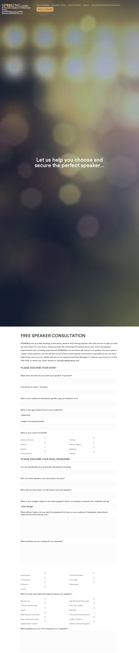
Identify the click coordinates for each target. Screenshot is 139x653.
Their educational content (30, 619)
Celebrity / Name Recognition (79, 624)
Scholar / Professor (76, 619)
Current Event (25, 580)
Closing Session (26, 453)
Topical (23, 610)
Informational (25, 575)
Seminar (24, 444)
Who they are (25, 601)
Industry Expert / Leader (29, 624)
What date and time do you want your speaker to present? (46, 376)
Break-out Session (27, 440)
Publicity (72, 453)
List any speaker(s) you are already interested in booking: (46, 467)
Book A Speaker (45, 9)
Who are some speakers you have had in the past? (43, 478)
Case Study (73, 580)
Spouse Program (75, 444)
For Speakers (75, 5)
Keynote (23, 449)
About (86, 5)
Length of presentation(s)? (32, 421)
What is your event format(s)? (34, 433)
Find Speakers (43, 5)
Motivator (72, 610)
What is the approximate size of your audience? (42, 410)
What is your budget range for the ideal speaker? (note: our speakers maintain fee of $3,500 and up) (65, 501)
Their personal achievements (79, 615)
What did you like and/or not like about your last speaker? (46, 490)
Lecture (23, 589)
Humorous (24, 584)
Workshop (73, 449)
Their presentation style (29, 605)
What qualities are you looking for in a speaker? (42, 541)
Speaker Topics (59, 5)
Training (72, 440)
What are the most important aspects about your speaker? (46, 594)
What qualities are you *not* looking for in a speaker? (44, 629)
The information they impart (79, 601)
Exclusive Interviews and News (106, 5)
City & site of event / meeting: (34, 387)
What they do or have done (30, 615)
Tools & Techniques (76, 575)
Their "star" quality (76, 605)
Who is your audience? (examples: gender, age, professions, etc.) (49, 398)
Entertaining (73, 584)
